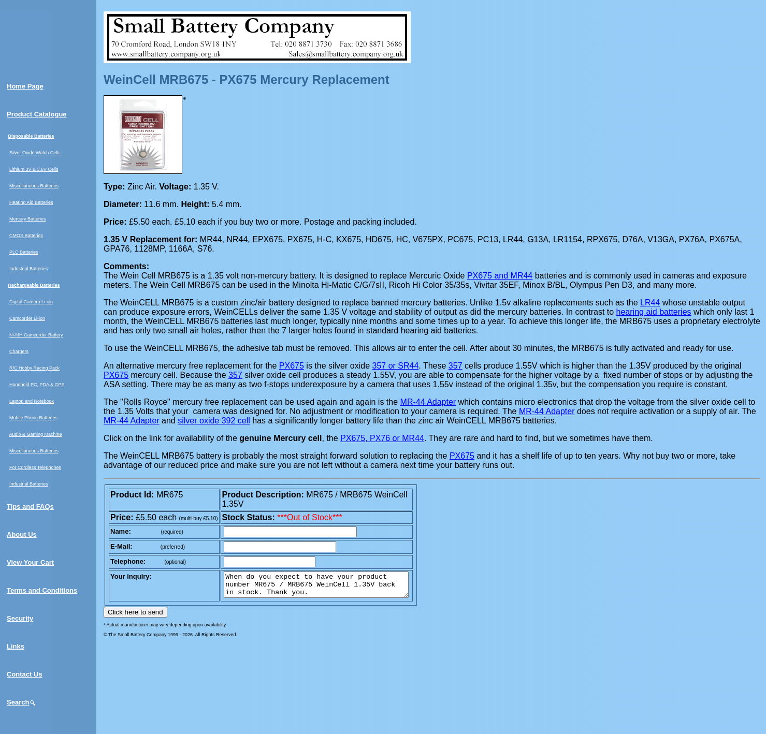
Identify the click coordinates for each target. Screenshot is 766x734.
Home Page (25, 86)
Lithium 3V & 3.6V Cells (34, 169)
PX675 (291, 365)
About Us (22, 534)
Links (15, 646)
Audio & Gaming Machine (35, 434)
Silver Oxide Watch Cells (35, 152)
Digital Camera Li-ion (31, 301)
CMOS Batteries (26, 235)
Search (21, 702)
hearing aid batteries (653, 311)
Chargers (18, 351)
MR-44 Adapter (428, 402)
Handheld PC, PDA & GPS (37, 384)
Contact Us (24, 674)
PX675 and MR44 (499, 275)
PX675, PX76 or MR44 (382, 438)
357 (456, 365)
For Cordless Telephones (35, 467)
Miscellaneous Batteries (34, 185)
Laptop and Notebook (31, 401)
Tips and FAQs (30, 506)
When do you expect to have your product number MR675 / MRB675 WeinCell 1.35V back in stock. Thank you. (327, 587)
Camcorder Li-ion (27, 318)
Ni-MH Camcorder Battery (36, 334)
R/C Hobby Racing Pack (34, 368)
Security (20, 618)
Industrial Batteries (28, 268)
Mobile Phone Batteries (33, 417)
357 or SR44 (395, 365)
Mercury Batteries (27, 219)
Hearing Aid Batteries (31, 202)
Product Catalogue (37, 114)
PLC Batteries (23, 252)
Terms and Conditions (42, 590)
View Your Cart (30, 562)
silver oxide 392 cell (214, 420)
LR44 (650, 302)
